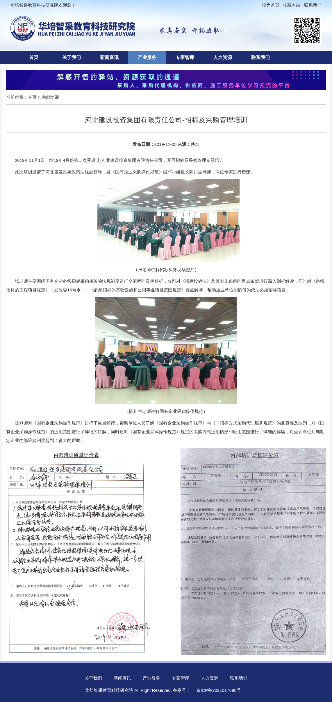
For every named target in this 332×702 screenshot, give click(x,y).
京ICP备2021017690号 (218, 690)
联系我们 (313, 5)
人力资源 (222, 57)
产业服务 (147, 57)
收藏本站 (291, 5)
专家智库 (185, 57)
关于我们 (71, 57)
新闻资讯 (109, 57)
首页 (33, 57)
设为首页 (270, 5)
